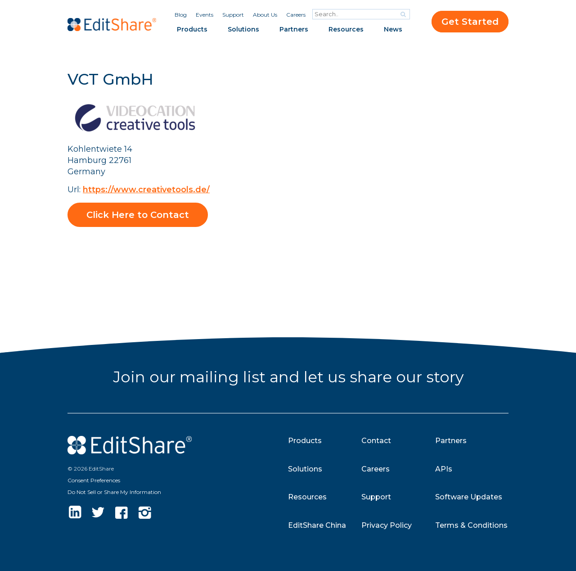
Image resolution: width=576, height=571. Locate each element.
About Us (265, 14)
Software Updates (468, 497)
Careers (296, 14)
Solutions (243, 29)
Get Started (470, 21)
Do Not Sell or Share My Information (114, 492)
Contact (376, 440)
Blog (181, 14)
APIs (443, 469)
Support (233, 14)
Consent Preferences (94, 480)
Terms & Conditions (471, 525)
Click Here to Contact (137, 214)
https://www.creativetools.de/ (146, 190)
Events (204, 14)
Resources (346, 29)
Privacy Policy (386, 525)
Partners (293, 29)
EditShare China (317, 525)
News (393, 29)
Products (192, 29)
